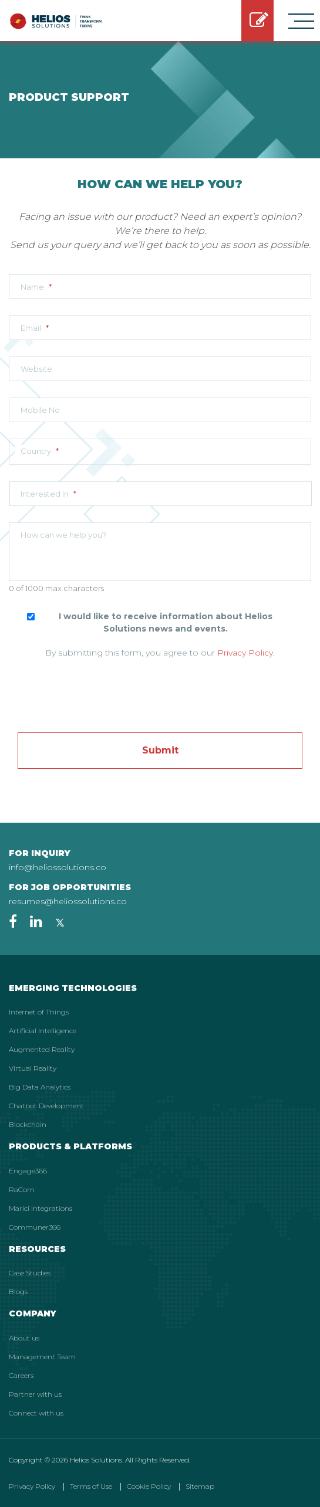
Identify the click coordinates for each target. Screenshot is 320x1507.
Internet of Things (39, 1011)
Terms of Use (91, 1486)
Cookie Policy (149, 1486)
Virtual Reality (32, 1068)
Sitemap (200, 1486)
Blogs (18, 1291)
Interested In (48, 493)
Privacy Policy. (246, 652)
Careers (21, 1375)
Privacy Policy (32, 1486)
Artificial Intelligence (42, 1030)
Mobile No (40, 410)
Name (36, 286)
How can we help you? (63, 534)
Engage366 (28, 1170)
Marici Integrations (40, 1208)
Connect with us (36, 1412)
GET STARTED (259, 20)
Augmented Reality (42, 1049)
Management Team (42, 1356)
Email (35, 327)
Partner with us (35, 1394)
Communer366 (34, 1227)
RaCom (22, 1189)
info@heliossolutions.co (57, 867)
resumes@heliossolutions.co (68, 901)
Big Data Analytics (39, 1086)
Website (36, 369)
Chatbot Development (46, 1105)
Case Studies (29, 1272)
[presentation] (160, 688)
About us (24, 1337)
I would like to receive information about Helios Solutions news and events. (165, 622)
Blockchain (27, 1124)
